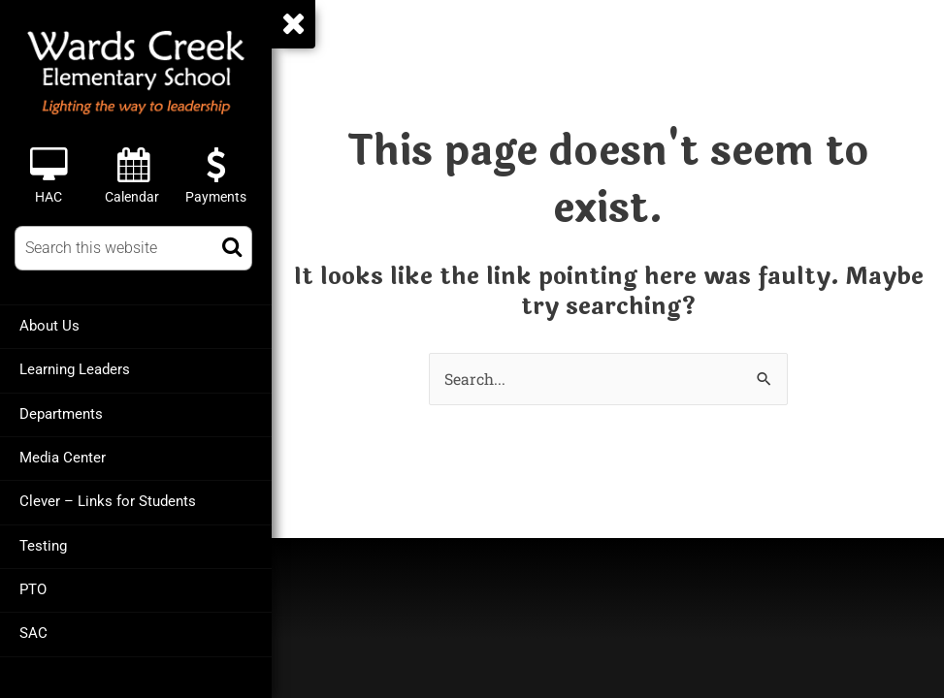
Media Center (62, 456)
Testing (43, 544)
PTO (33, 587)
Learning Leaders (74, 369)
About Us (49, 325)
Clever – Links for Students (107, 500)
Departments (61, 413)
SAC (33, 631)
